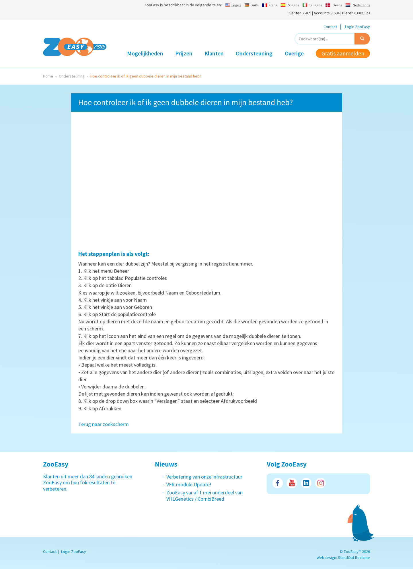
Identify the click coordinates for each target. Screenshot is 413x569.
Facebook (277, 483)
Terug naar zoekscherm (103, 424)
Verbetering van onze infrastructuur (204, 476)
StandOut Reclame (354, 557)
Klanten (214, 53)
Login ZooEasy (357, 26)
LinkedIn (306, 483)
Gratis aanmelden (343, 53)
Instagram (320, 483)
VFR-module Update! (188, 484)
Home (48, 76)
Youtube (292, 483)
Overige (294, 53)
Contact (330, 26)
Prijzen (183, 53)
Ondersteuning (254, 53)
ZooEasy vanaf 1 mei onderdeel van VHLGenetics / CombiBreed (204, 495)
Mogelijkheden (145, 53)
